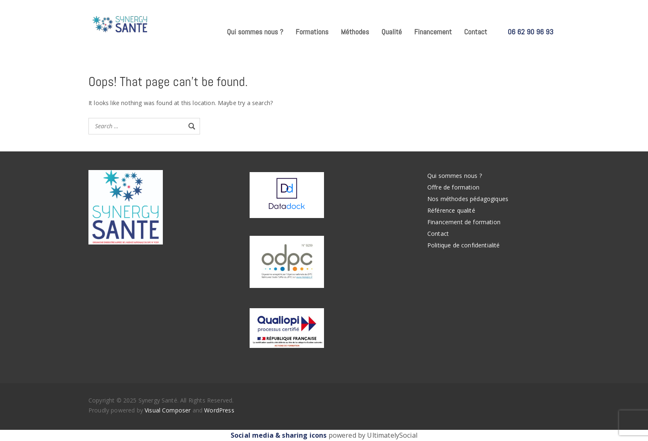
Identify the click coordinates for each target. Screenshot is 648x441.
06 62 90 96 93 (530, 31)
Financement (433, 31)
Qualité (391, 31)
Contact (475, 31)
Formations (312, 31)
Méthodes (355, 31)
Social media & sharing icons (280, 435)
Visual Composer (168, 410)
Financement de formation (463, 222)
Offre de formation (453, 187)
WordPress (219, 410)
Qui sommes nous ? (255, 31)
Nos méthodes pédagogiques (467, 199)
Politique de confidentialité (463, 245)
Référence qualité (451, 210)
